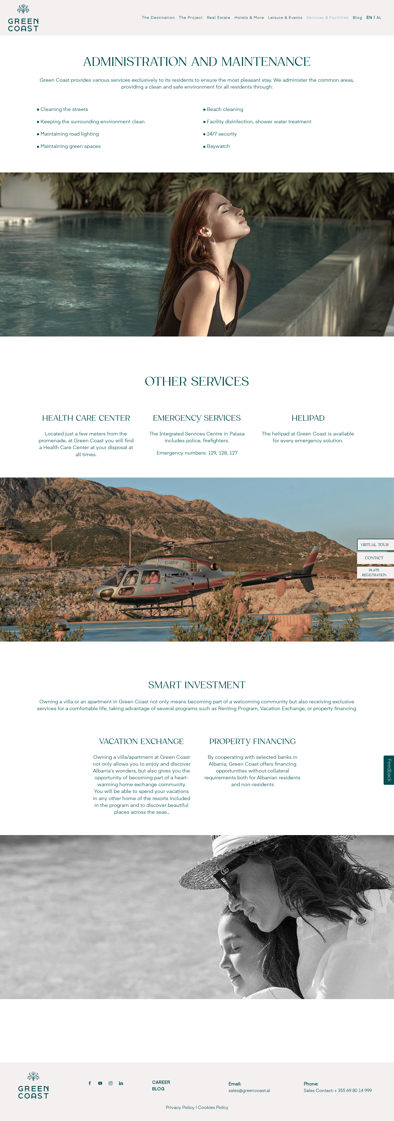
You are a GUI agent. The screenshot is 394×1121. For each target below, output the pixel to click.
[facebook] (89, 1083)
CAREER (161, 1082)
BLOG (158, 1088)
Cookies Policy (213, 1108)
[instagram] (110, 1083)
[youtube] (100, 1083)
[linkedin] (120, 1083)
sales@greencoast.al (249, 1091)
